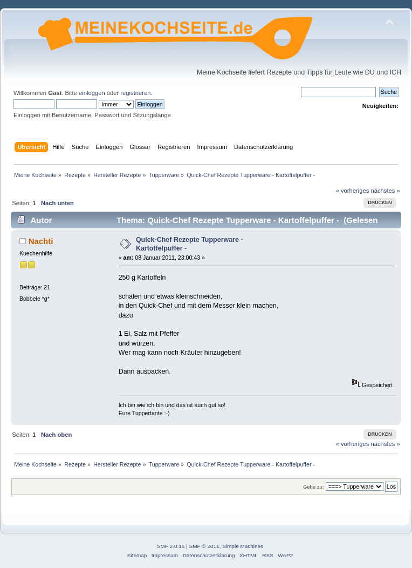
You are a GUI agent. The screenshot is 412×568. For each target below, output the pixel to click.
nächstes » (385, 190)
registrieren (135, 93)
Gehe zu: (313, 487)
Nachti (41, 241)
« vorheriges (352, 190)
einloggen (92, 93)
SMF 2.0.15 (171, 546)
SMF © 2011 (204, 546)
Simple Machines (242, 546)
